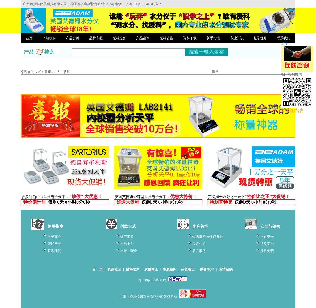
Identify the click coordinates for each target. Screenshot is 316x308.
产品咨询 (143, 38)
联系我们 (283, 38)
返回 (215, 72)
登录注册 (260, 38)
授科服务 (119, 38)
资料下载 (190, 38)
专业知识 (237, 38)
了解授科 (49, 38)
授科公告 (166, 38)
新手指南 (213, 38)
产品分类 (72, 38)
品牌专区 (96, 38)
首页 (29, 38)
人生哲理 (63, 72)
